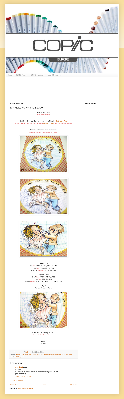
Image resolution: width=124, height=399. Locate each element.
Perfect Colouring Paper (65, 354)
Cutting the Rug (61, 121)
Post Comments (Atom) (25, 388)
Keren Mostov (37, 354)
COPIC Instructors (37, 75)
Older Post (73, 385)
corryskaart (19, 367)
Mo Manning (45, 354)
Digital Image (28, 354)
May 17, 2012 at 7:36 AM (23, 376)
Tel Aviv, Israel (20, 357)
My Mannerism (53, 354)
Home (10, 75)
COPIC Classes (21, 75)
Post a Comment (18, 381)
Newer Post (14, 385)
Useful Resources (54, 75)
